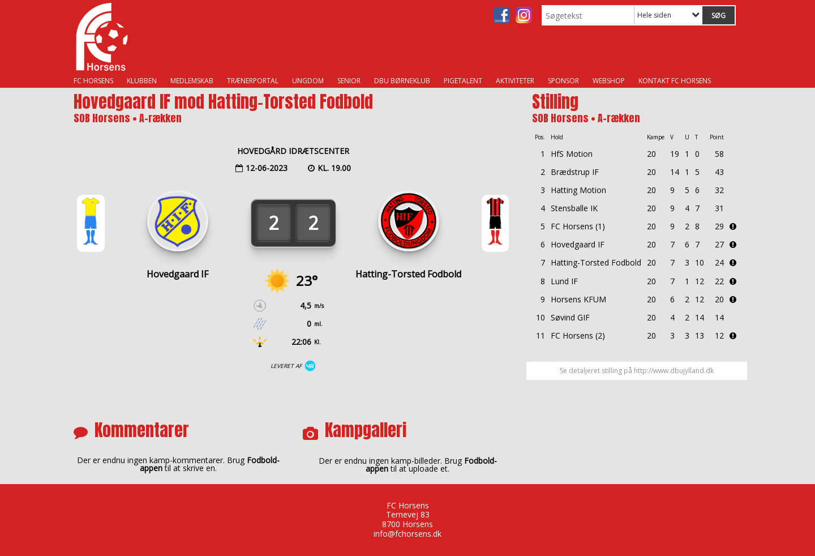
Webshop (609, 80)
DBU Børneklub (402, 80)
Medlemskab (191, 80)
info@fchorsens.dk (407, 533)
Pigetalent (463, 80)
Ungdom (308, 80)
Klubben (142, 80)
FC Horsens (93, 80)
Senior (349, 80)
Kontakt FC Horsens (674, 80)
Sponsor (563, 80)
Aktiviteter (515, 80)
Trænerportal (252, 80)
